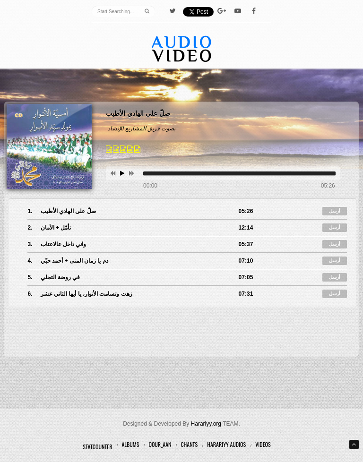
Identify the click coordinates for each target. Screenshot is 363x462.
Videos (262, 444)
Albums (130, 444)
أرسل (334, 211)
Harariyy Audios (226, 444)
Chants (189, 444)
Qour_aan (159, 444)
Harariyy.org (206, 423)
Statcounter (97, 447)
